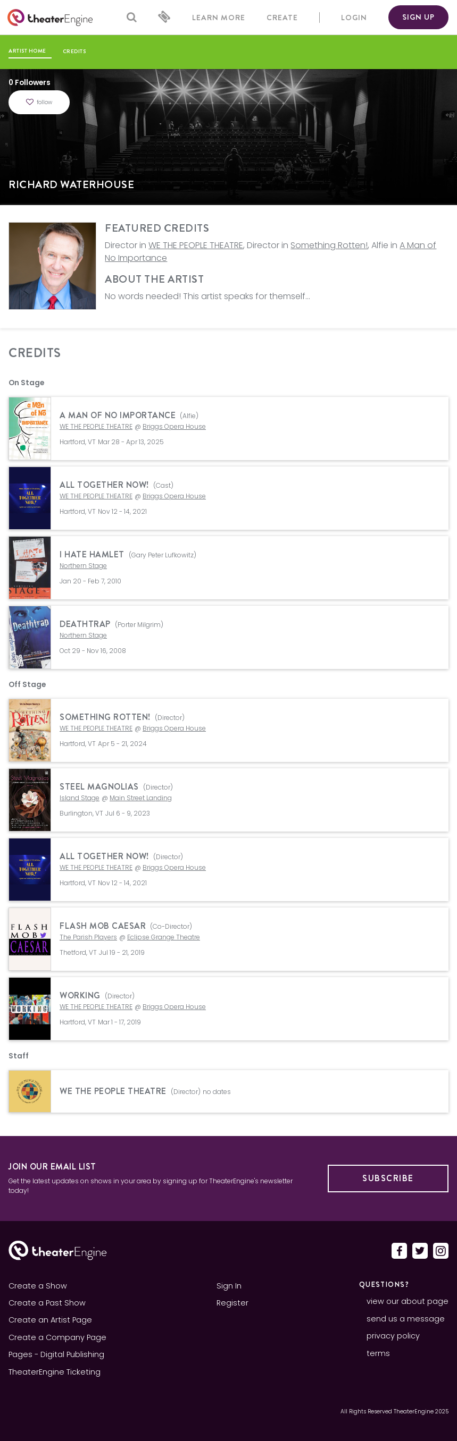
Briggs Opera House (174, 426)
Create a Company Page (57, 1337)
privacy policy (393, 1335)
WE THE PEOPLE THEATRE (195, 245)
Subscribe (388, 1178)
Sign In (229, 1286)
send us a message (406, 1318)
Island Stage (79, 797)
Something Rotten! (329, 245)
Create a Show (38, 1286)
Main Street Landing (141, 797)
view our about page (407, 1301)
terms (378, 1353)
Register (232, 1303)
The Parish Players (88, 937)
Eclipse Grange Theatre (163, 937)
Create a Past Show (47, 1303)
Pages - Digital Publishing (56, 1354)
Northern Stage (83, 565)
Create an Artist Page (50, 1320)
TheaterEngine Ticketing (55, 1372)
